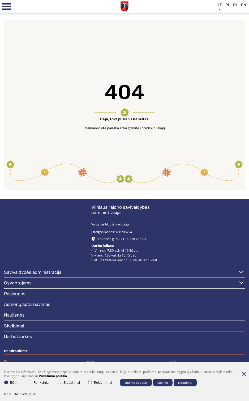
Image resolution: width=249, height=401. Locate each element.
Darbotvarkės (18, 336)
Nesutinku (185, 383)
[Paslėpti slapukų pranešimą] (244, 374)
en (243, 5)
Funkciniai (38, 382)
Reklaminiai (100, 382)
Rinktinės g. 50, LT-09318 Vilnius (121, 238)
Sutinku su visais (135, 383)
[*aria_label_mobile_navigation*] (6, 6)
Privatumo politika (53, 376)
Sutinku (162, 383)
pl (227, 5)
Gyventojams (18, 282)
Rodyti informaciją (20, 394)
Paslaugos (14, 293)
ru (236, 5)
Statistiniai (69, 382)
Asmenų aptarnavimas (27, 304)
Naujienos (14, 315)
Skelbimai (14, 326)
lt (220, 5)
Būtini (11, 382)
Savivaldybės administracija (33, 272)
